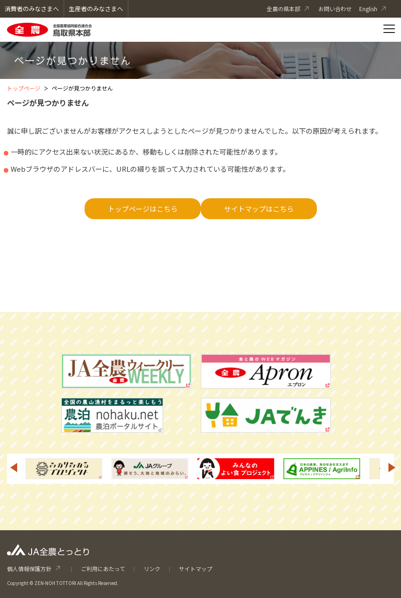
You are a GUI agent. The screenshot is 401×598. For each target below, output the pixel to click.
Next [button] (392, 467)
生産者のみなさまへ (96, 8)
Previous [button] (13, 467)
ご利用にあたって (103, 568)
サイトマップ (195, 568)
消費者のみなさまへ (32, 8)
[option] (64, 468)
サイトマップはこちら (259, 209)
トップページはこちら (142, 209)
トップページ (23, 88)
